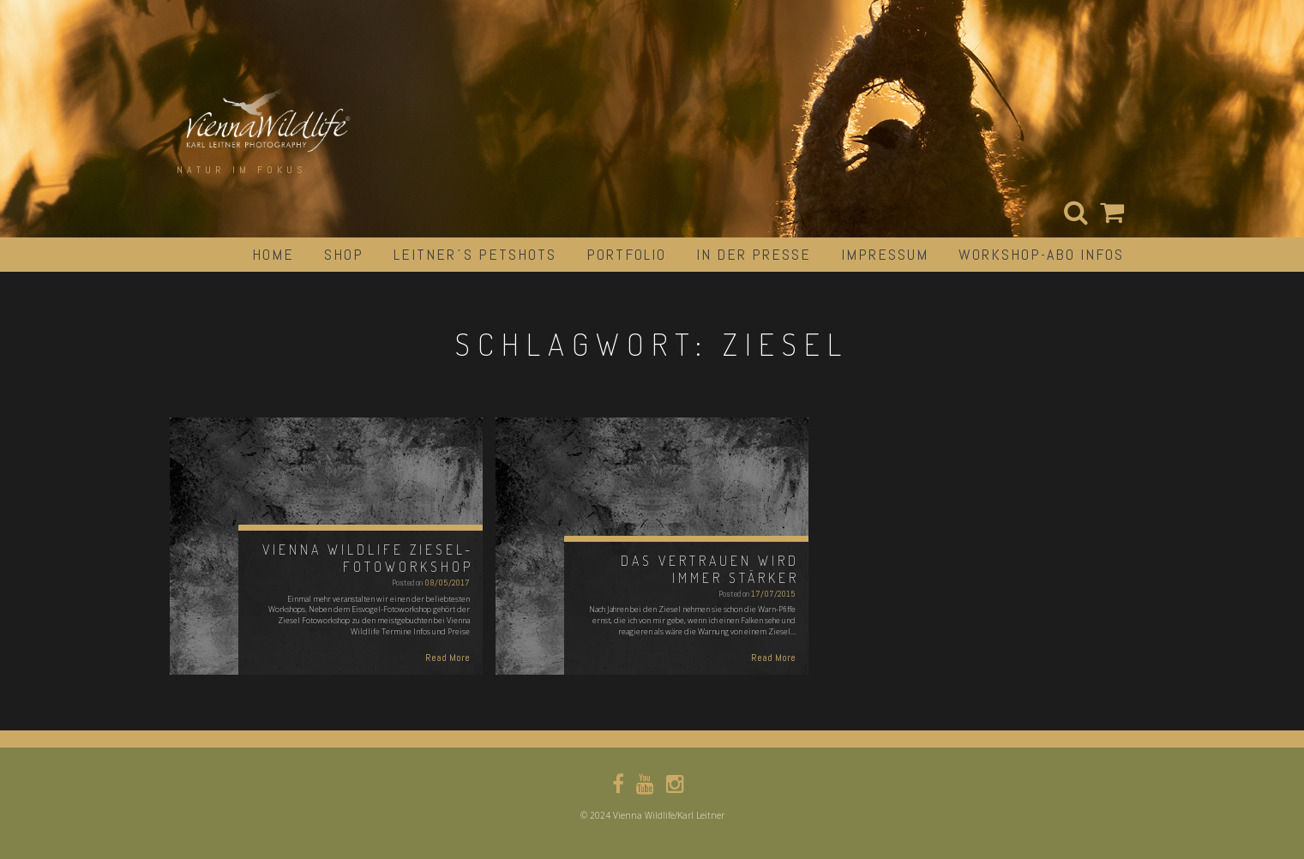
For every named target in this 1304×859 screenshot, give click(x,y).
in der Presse (753, 254)
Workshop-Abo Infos (1041, 254)
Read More (447, 657)
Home (273, 254)
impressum (884, 254)
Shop (344, 254)
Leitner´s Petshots (475, 254)
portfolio (626, 254)
